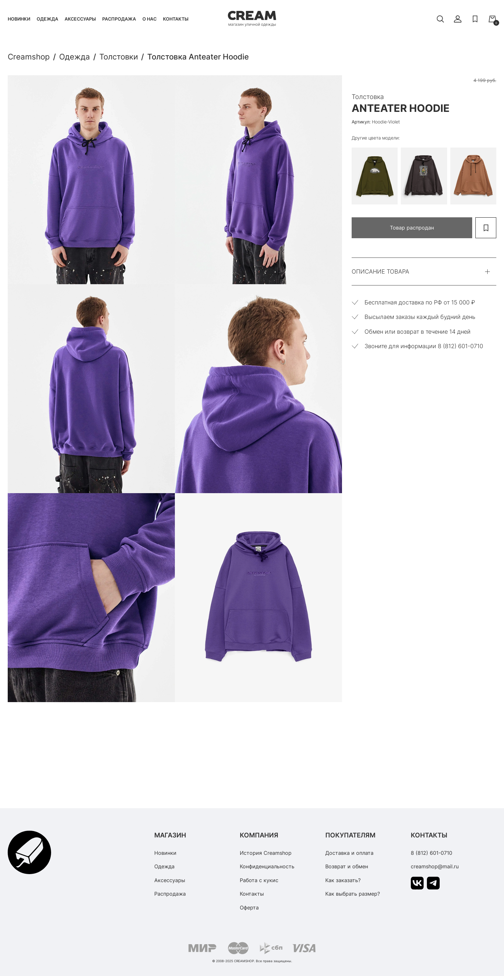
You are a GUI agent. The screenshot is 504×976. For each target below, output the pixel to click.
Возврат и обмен (346, 866)
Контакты (175, 19)
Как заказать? (343, 880)
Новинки (19, 19)
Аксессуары (80, 19)
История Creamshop (266, 853)
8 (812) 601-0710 (431, 853)
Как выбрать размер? (352, 893)
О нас (149, 19)
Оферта (249, 907)
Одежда (47, 19)
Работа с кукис (259, 880)
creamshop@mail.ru (435, 866)
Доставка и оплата (349, 853)
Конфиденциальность (267, 866)
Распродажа (119, 19)
